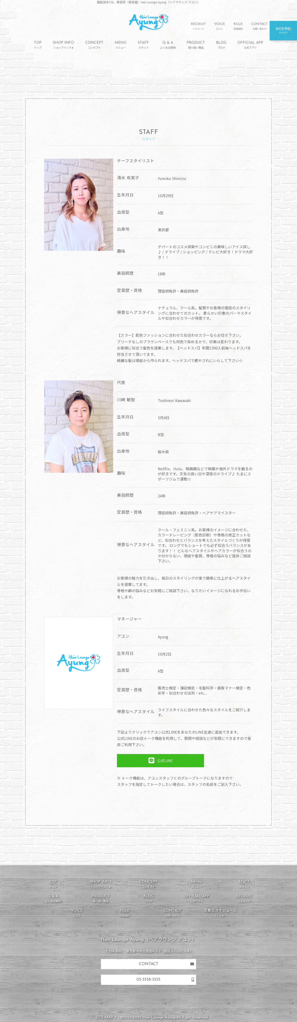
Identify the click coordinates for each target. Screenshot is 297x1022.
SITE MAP (104, 1017)
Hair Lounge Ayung (158, 1017)
